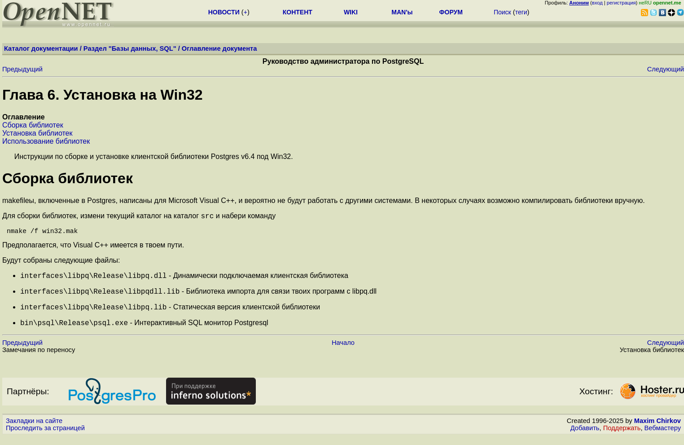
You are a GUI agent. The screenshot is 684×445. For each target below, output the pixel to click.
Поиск (502, 12)
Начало (343, 351)
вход (597, 2)
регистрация (621, 2)
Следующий (665, 69)
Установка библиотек (37, 133)
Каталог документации (41, 48)
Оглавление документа (219, 48)
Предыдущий (22, 69)
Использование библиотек (46, 141)
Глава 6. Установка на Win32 (102, 95)
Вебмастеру (663, 436)
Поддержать (622, 436)
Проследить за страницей (45, 436)
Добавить (585, 436)
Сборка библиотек (32, 125)
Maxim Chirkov (657, 429)
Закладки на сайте (34, 429)
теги (521, 12)
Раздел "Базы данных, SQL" (129, 48)
